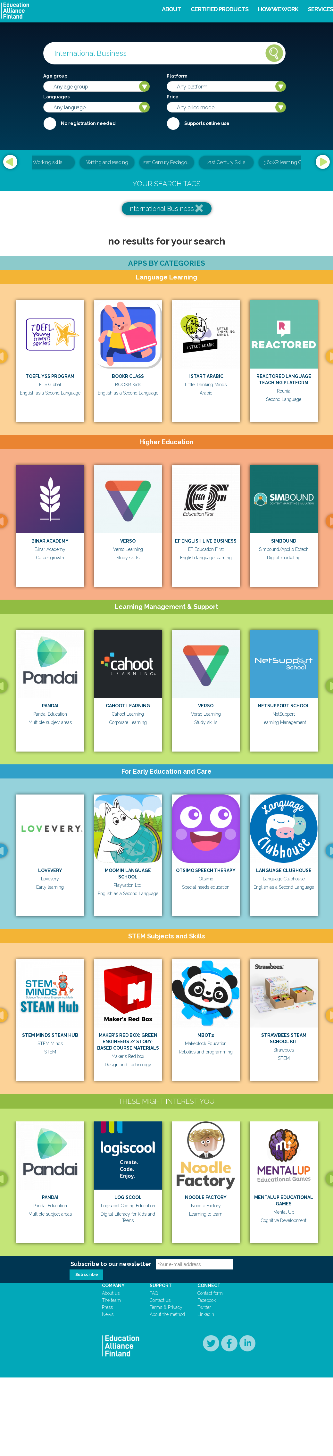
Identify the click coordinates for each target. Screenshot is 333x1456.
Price (173, 96)
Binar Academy (50, 541)
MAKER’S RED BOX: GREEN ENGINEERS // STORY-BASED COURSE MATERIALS (128, 1042)
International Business (161, 208)
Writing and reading (107, 162)
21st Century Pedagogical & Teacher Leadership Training (168, 162)
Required (49, 123)
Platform (177, 76)
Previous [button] (10, 162)
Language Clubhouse (284, 870)
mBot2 (205, 1035)
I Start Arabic (205, 376)
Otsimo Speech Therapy (206, 870)
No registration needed (88, 123)
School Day (75, 1402)
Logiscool (204, 1248)
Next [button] (323, 162)
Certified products (219, 9)
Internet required (173, 123)
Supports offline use (206, 123)
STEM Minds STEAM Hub (50, 1035)
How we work (278, 9)
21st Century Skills (226, 162)
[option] (166, 163)
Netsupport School (284, 705)
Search (274, 53)
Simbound (283, 541)
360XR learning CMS (286, 162)
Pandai (50, 705)
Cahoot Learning (128, 705)
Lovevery (50, 870)
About (171, 9)
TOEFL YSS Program (50, 376)
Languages (56, 96)
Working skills (47, 162)
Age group (55, 76)
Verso (128, 541)
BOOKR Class (128, 376)
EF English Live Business (206, 541)
